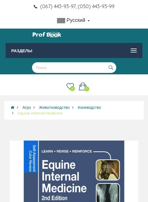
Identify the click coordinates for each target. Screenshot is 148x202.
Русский (73, 20)
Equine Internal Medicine (40, 113)
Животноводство (54, 107)
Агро (26, 107)
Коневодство (89, 107)
